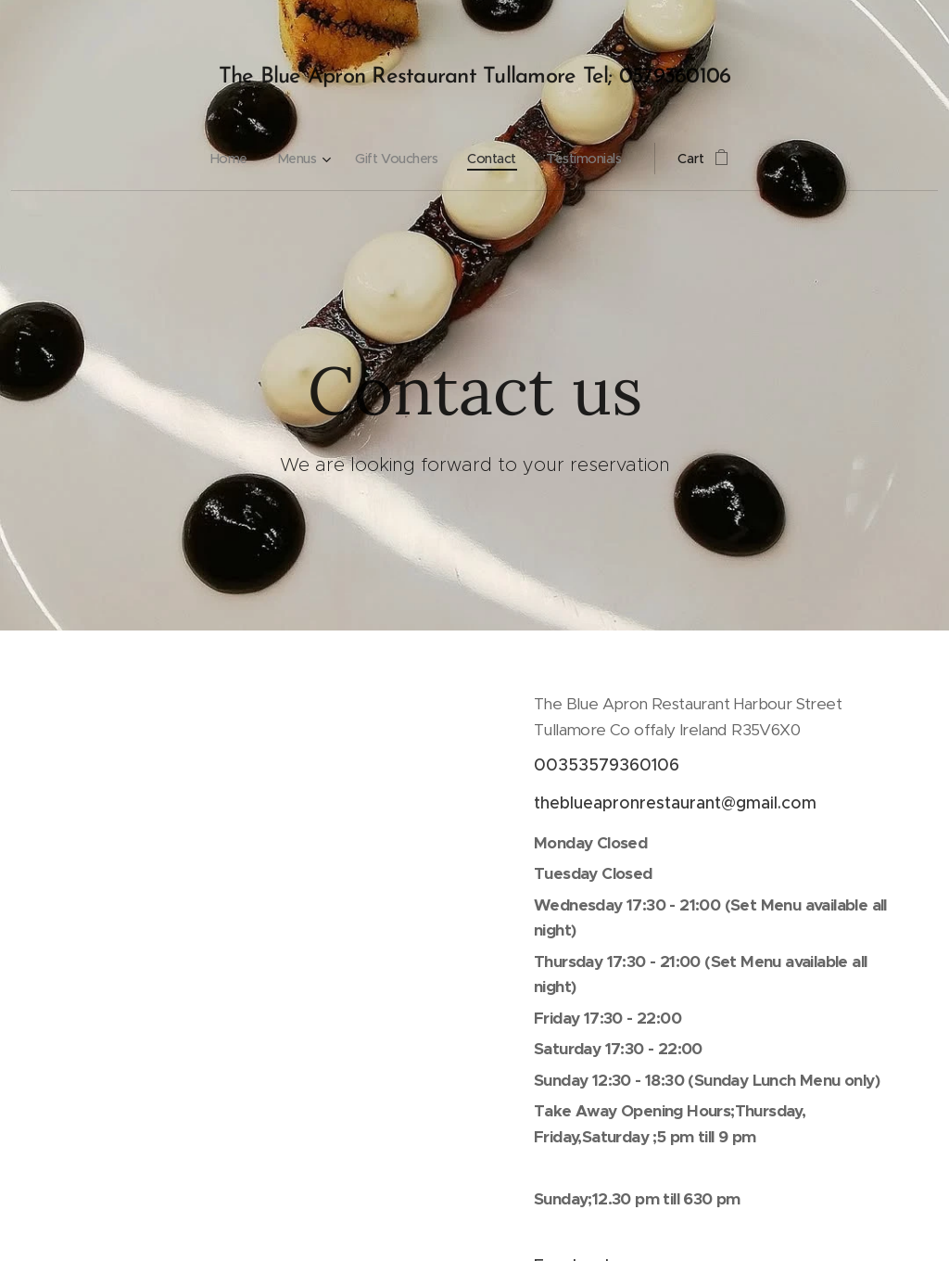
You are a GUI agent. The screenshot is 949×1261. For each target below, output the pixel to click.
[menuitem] (228, 158)
